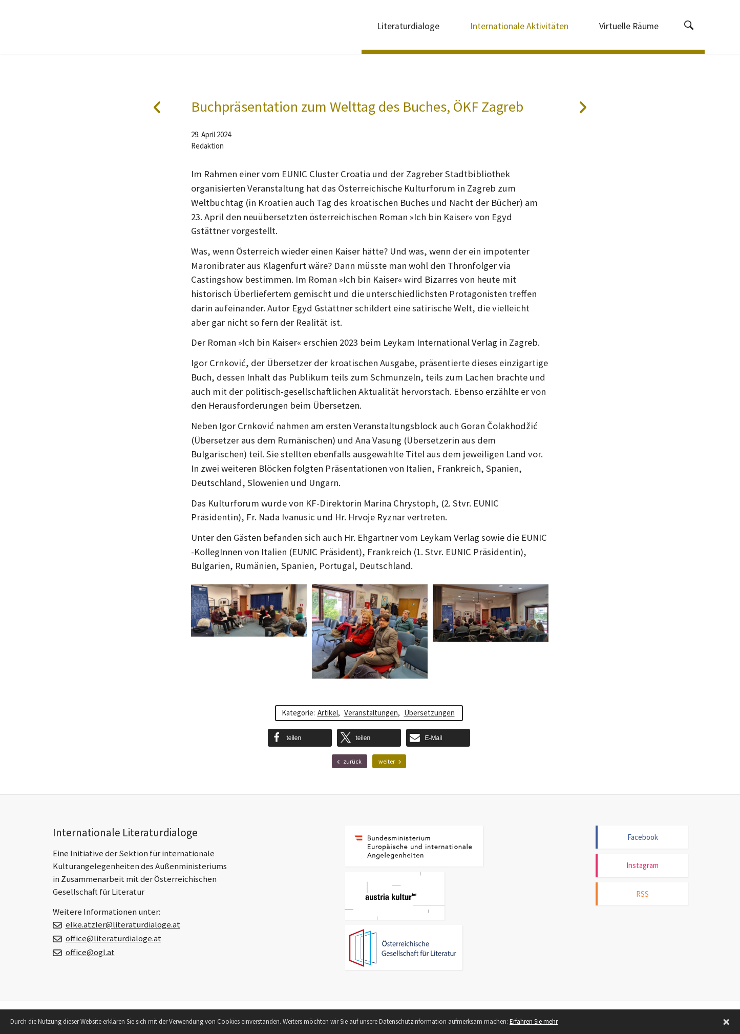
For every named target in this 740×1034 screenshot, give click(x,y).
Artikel (328, 713)
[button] (300, 738)
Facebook (642, 837)
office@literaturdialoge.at (113, 938)
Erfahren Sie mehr (534, 1021)
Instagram (642, 865)
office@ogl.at (90, 952)
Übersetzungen (429, 713)
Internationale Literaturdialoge (106, 28)
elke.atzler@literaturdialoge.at (123, 924)
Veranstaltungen (371, 713)
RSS (642, 894)
